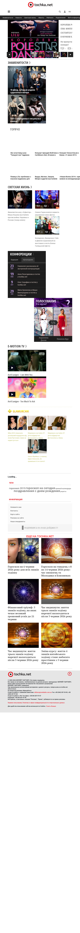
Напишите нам (15, 507)
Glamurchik (40, 411)
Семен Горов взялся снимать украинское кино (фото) (47, 213)
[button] (64, 12)
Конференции (21, 254)
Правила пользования (15, 703)
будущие (14, 260)
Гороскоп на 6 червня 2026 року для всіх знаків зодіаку (23, 569)
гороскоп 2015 (17, 488)
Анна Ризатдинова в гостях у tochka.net (29, 275)
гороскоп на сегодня (40, 488)
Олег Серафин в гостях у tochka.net (28, 283)
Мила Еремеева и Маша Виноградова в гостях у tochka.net (27, 292)
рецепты (63, 491)
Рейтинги (50, 18)
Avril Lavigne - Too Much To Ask (21, 401)
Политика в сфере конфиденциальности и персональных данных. (44, 703)
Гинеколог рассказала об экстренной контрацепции (29, 267)
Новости (18, 18)
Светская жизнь (30, 18)
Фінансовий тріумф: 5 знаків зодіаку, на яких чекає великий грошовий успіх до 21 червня (22, 613)
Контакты (14, 511)
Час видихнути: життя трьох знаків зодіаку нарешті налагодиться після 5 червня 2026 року (56, 612)
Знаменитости (7, 18)
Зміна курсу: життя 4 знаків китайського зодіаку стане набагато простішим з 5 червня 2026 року (55, 657)
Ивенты (41, 18)
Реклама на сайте (17, 518)
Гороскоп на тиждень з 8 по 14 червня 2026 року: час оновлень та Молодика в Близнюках (56, 571)
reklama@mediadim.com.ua (43, 692)
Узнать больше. (51, 706)
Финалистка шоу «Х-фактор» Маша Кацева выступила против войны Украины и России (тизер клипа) (19, 216)
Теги (11, 483)
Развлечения (61, 18)
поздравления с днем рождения (37, 491)
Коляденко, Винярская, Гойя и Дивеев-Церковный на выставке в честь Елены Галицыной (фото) (46, 242)
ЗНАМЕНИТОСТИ (18, 62)
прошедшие (28, 260)
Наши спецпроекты (17, 521)
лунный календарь (63, 488)
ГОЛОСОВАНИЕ (46, 301)
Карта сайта (15, 514)
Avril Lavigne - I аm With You (20, 374)
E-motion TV (16, 346)
